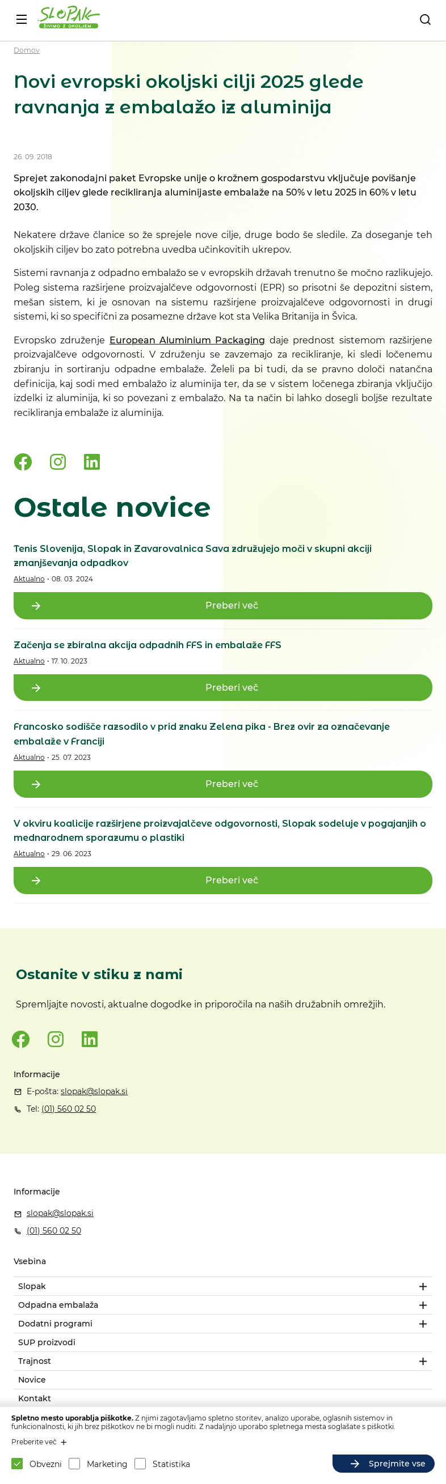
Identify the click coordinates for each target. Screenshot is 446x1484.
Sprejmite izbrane (280, 1464)
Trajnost (34, 1361)
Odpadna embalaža (58, 1305)
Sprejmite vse (397, 1464)
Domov (27, 50)
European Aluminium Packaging (188, 340)
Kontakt (34, 1398)
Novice (32, 1380)
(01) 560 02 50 (68, 1109)
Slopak (32, 1286)
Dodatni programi (55, 1324)
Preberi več (231, 605)
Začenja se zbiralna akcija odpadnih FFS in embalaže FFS (147, 645)
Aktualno (29, 579)
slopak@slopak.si (94, 1091)
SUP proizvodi (46, 1342)
